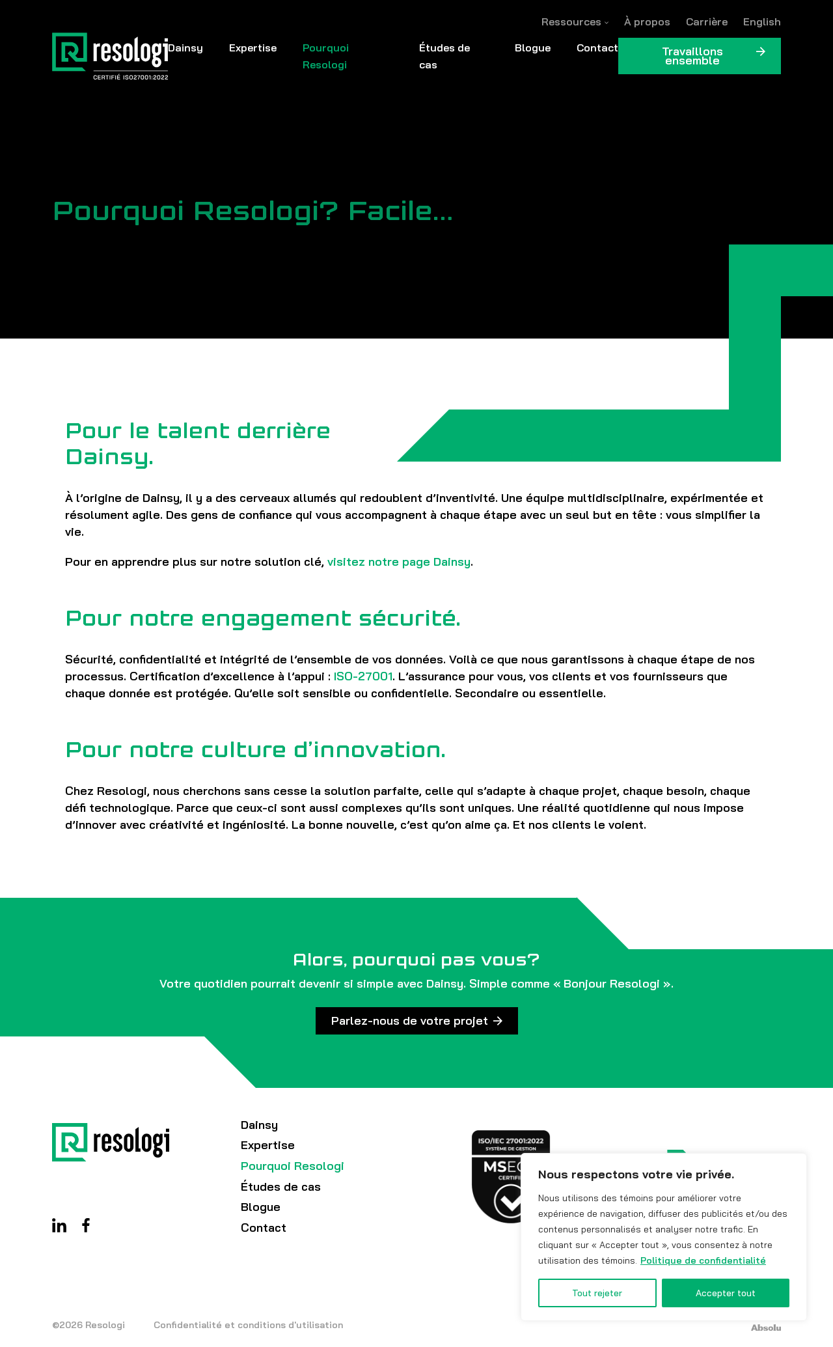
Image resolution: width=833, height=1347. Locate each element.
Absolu (766, 1327)
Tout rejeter (597, 1293)
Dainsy (185, 47)
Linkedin (59, 1225)
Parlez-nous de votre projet (409, 1020)
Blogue (533, 47)
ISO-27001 (363, 676)
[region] (664, 1237)
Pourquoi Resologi (326, 56)
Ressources (571, 21)
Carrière (707, 21)
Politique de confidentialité (703, 1260)
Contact (597, 47)
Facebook (86, 1225)
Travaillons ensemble (692, 56)
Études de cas (444, 56)
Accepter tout (726, 1293)
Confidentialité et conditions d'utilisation (248, 1325)
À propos (647, 21)
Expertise (253, 47)
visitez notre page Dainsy (399, 561)
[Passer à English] (762, 21)
